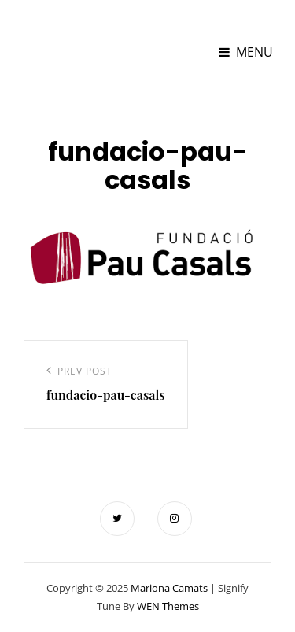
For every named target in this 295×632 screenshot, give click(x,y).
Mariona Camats (77, 44)
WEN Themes (168, 606)
